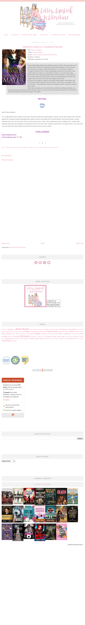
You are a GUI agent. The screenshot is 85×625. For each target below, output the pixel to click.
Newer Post (5, 243)
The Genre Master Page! (29, 35)
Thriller (32, 338)
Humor (77, 331)
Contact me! (15, 35)
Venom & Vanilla (36, 50)
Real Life (10, 336)
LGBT (81, 331)
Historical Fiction (63, 331)
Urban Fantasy (37, 55)
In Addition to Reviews (58, 35)
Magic (4, 334)
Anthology (10, 329)
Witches (71, 338)
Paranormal (46, 55)
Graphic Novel (51, 331)
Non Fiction (59, 334)
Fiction (33, 331)
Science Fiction (52, 336)
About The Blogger (74, 35)
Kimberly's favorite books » (75, 544)
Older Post (79, 243)
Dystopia (7, 331)
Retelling (16, 336)
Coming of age (53, 329)
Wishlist (67, 338)
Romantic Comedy (35, 336)
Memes (13, 333)
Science (44, 336)
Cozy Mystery (72, 329)
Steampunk (76, 336)
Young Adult (6, 341)
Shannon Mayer (38, 52)
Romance (54, 55)
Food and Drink (40, 331)
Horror (71, 331)
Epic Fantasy (15, 331)
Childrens (35, 329)
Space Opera (68, 336)
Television (26, 338)
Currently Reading (42, 484)
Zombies (13, 341)
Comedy (41, 329)
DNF (82, 329)
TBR (21, 338)
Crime (78, 329)
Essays (21, 331)
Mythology (45, 333)
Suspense (17, 338)
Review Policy (44, 35)
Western (61, 338)
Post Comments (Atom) (18, 247)
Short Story (61, 336)
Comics (46, 329)
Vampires (47, 338)
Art (14, 329)
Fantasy (27, 331)
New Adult (51, 333)
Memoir (18, 333)
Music (32, 334)
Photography (75, 333)
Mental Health (25, 333)
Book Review (10, 147)
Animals (4, 329)
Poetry (81, 334)
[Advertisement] (42, 225)
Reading (4, 336)
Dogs (3, 331)
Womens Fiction (79, 338)
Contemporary (62, 329)
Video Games (55, 338)
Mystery (38, 334)
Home (6, 35)
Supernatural (9, 338)
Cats (31, 329)
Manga (8, 334)
